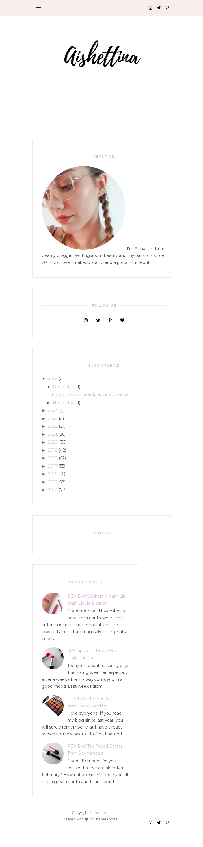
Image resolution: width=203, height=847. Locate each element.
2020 (53, 442)
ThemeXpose (106, 819)
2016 (52, 474)
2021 (52, 434)
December (64, 386)
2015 (52, 482)
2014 (52, 489)
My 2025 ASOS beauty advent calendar (91, 394)
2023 (53, 418)
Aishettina (98, 812)
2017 (52, 466)
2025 (52, 378)
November (64, 402)
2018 (53, 458)
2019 (52, 450)
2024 (53, 410)
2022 (53, 426)
